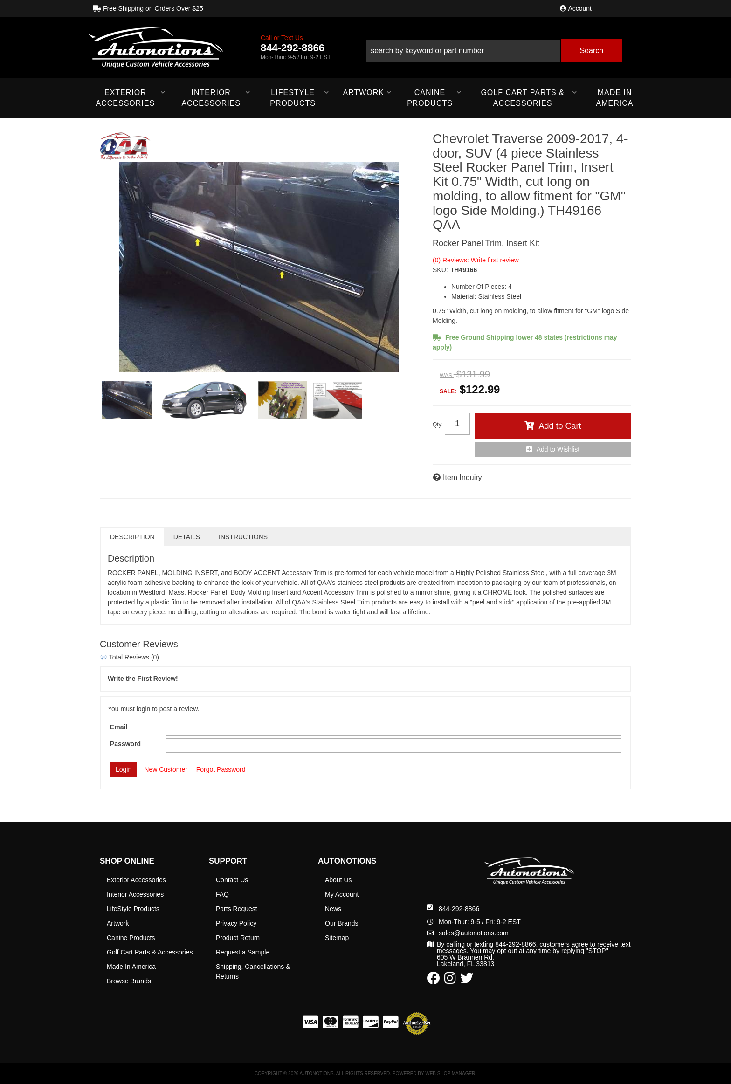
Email (118, 727)
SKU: (440, 270)
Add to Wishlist (558, 449)
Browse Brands (129, 981)
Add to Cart (559, 426)
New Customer (165, 769)
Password (125, 744)
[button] (494, 47)
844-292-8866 (459, 908)
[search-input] (463, 51)
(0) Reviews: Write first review (476, 260)
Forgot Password (221, 769)
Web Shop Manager (450, 1073)
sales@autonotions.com (474, 933)
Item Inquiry (462, 477)
